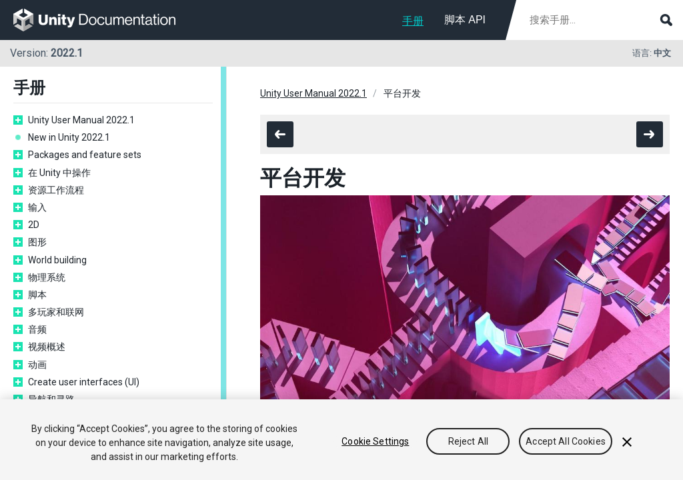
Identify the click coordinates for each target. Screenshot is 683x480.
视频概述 (46, 346)
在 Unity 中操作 (59, 172)
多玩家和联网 (56, 312)
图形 (37, 242)
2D (33, 224)
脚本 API (465, 19)
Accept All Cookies (566, 442)
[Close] (627, 442)
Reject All (468, 442)
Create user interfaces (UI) (83, 382)
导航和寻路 (51, 399)
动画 (37, 364)
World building (57, 260)
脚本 (37, 294)
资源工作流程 (56, 190)
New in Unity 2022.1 (69, 137)
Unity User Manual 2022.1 (81, 120)
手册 (413, 21)
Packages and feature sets (84, 154)
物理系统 (46, 277)
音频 (37, 329)
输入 (37, 207)
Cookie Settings (375, 442)
